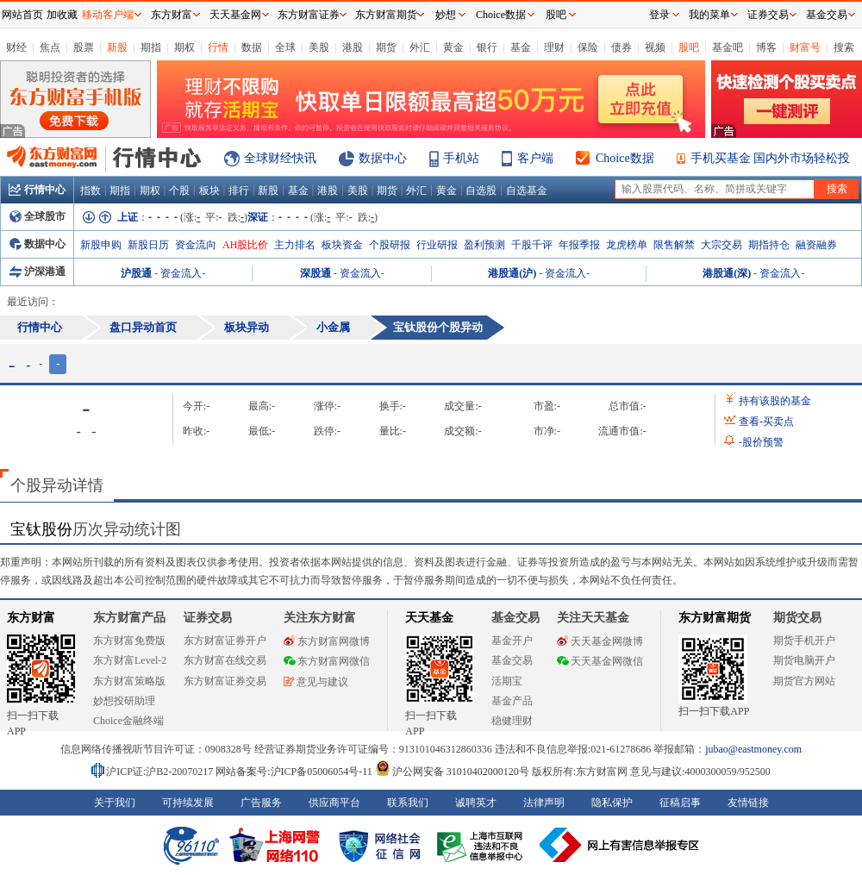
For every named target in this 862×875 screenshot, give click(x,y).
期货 (386, 47)
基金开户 (512, 640)
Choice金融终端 (128, 721)
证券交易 (768, 15)
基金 (520, 47)
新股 (117, 47)
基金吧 (727, 47)
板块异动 (246, 327)
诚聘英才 (476, 803)
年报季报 (579, 245)
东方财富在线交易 (225, 660)
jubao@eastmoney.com (753, 749)
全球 (285, 47)
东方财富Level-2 (129, 660)
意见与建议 (316, 682)
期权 (184, 47)
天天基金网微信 (600, 661)
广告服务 (261, 803)
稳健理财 (512, 721)
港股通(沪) (512, 273)
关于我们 (114, 803)
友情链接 (748, 803)
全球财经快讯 (280, 158)
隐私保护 (612, 803)
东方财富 (31, 617)
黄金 (453, 47)
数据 (251, 47)
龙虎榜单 (626, 245)
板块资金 (342, 245)
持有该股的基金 (775, 401)
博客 (766, 47)
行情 (218, 47)
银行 (487, 47)
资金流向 (195, 245)
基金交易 (512, 660)
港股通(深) (727, 273)
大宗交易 (721, 245)
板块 (209, 190)
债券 (621, 47)
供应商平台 (334, 803)
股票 (83, 47)
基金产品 (512, 701)
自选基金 (526, 190)
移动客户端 (108, 15)
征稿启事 (680, 803)
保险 (588, 47)
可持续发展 (188, 803)
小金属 (333, 327)
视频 (655, 47)
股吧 (688, 47)
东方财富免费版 (129, 640)
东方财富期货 (714, 617)
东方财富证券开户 (225, 640)
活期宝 (506, 681)
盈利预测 (484, 245)
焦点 (50, 47)
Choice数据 (625, 158)
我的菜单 (709, 15)
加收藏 (62, 15)
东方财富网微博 (327, 641)
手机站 (461, 158)
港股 (352, 47)
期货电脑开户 (804, 660)
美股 (319, 47)
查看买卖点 (766, 422)
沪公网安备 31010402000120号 (452, 772)
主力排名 (294, 245)
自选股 (481, 190)
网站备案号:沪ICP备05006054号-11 (295, 772)
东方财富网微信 (327, 661)
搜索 (844, 47)
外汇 (419, 47)
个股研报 (389, 245)
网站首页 (22, 15)
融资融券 (816, 245)
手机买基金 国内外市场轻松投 (770, 158)
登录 (659, 15)
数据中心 (383, 158)
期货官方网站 (804, 681)
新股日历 (148, 245)
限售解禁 (674, 245)
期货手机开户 (804, 640)
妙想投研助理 (124, 701)
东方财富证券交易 (225, 681)
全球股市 (37, 216)
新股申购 (101, 245)
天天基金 (429, 617)
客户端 (535, 158)
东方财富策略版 (129, 681)
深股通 (315, 273)
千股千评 (532, 245)
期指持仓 (769, 245)
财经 (16, 47)
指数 (90, 190)
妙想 (445, 15)
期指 (151, 47)
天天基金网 (235, 15)
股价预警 (761, 442)
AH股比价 (245, 245)
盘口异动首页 (143, 327)
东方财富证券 (309, 15)
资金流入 (181, 273)
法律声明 (544, 803)
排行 (238, 190)
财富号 (805, 47)
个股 (179, 190)
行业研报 (437, 245)
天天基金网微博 (600, 641)
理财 (554, 47)
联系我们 (407, 803)
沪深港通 (37, 272)
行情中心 (37, 190)
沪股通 (136, 273)
